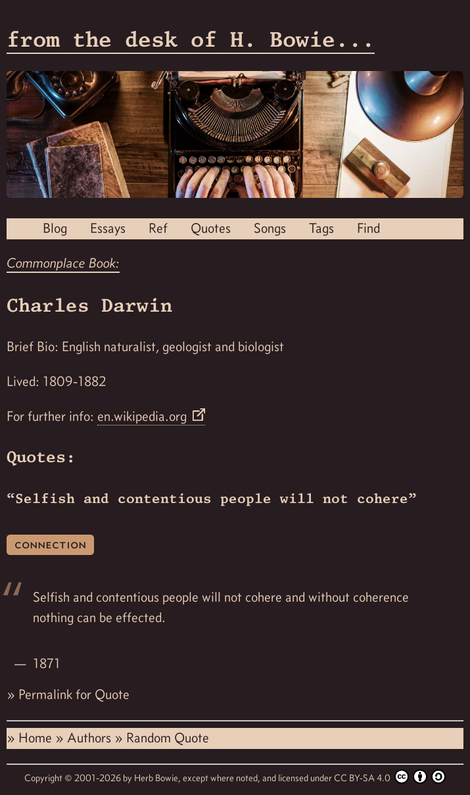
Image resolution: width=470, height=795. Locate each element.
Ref (158, 228)
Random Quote (167, 737)
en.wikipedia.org (143, 416)
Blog (55, 228)
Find (368, 228)
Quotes (211, 228)
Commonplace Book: (63, 263)
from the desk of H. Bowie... (191, 39)
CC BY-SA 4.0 (390, 776)
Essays (108, 228)
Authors (90, 737)
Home (36, 737)
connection (50, 544)
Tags (321, 228)
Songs (270, 228)
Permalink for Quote (73, 694)
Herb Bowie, (158, 778)
